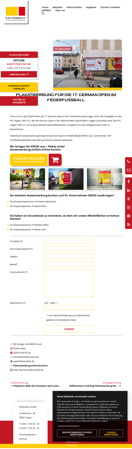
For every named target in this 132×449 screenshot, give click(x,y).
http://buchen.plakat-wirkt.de (28, 369)
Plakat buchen (74, 7)
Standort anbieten (110, 7)
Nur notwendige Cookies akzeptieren (77, 433)
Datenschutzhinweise (69, 425)
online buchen (51, 149)
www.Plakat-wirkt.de (23, 361)
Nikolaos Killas (40, 224)
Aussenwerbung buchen (42, 195)
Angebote (91, 7)
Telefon (14, 256)
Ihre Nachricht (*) (19, 272)
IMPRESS (46, 10)
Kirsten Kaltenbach (45, 201)
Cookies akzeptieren (111, 433)
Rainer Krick (38, 229)
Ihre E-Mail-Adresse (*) (21, 248)
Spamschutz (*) (18, 302)
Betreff (13, 264)
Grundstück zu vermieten (45, 215)
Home (45, 7)
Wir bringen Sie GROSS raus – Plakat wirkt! (37, 146)
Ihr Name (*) (16, 241)
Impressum (71, 444)
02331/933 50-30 (19, 64)
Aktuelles (57, 7)
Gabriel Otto (39, 206)
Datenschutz (83, 315)
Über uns (60, 10)
